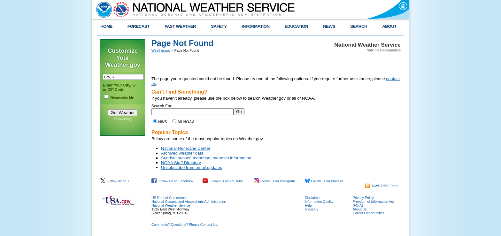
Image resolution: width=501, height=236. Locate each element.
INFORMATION (256, 26)
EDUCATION (296, 26)
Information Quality (319, 201)
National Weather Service (170, 205)
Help (308, 205)
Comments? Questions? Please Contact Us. (184, 224)
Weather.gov (161, 50)
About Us (360, 209)
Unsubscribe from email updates (191, 167)
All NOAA (186, 122)
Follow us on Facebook (172, 181)
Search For (161, 106)
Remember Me (122, 97)
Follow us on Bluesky (324, 181)
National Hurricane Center (185, 148)
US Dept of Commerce (168, 198)
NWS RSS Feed (381, 186)
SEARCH (358, 26)
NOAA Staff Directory (181, 162)
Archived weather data (182, 153)
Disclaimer (313, 198)
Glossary (311, 209)
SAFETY (219, 26)
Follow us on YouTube (223, 181)
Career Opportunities (368, 213)
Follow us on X (115, 181)
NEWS (329, 26)
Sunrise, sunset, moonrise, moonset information (206, 158)
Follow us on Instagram (274, 181)
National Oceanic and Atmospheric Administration (188, 201)
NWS (162, 122)
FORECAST (138, 26)
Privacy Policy (123, 119)
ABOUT (389, 26)
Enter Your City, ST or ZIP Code (120, 87)
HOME (106, 26)
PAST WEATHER (180, 26)
